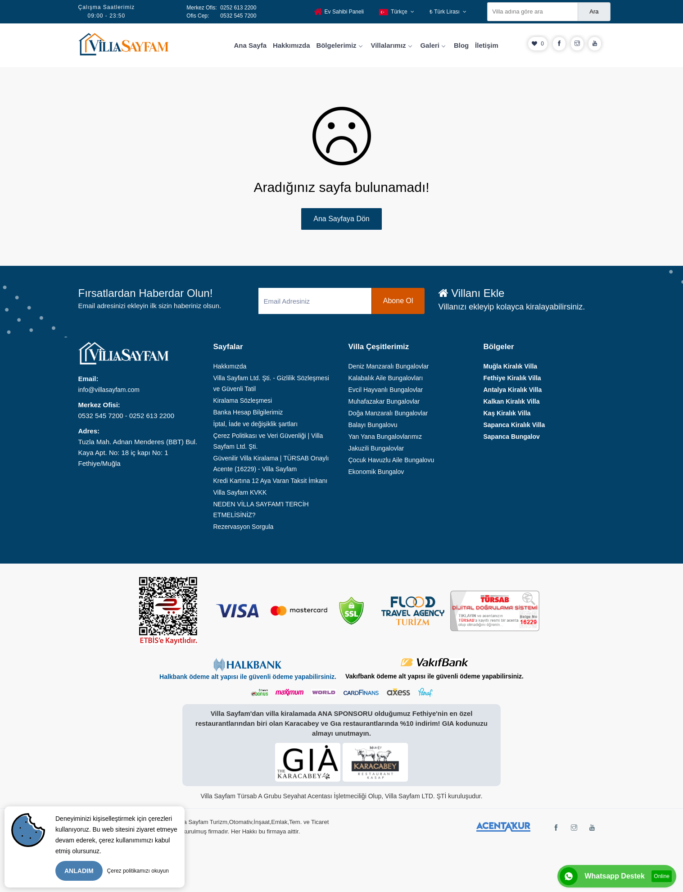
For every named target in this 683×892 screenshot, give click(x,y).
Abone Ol (398, 301)
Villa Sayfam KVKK (240, 492)
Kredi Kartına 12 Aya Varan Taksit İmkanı (270, 480)
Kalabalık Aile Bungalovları (385, 378)
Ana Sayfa (250, 45)
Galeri (432, 45)
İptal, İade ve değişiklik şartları (255, 424)
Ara (593, 11)
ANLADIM (79, 870)
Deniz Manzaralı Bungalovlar (388, 366)
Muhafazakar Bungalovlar (384, 401)
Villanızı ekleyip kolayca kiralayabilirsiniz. (512, 306)
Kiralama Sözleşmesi (242, 400)
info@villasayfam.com (109, 389)
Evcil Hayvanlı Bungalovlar (385, 389)
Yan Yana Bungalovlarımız (385, 436)
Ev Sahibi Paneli (339, 11)
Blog (461, 45)
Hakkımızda (291, 45)
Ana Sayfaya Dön (341, 219)
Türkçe (396, 12)
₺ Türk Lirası (448, 12)
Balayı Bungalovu (373, 424)
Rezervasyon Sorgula (243, 526)
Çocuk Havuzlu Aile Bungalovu (391, 460)
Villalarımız (391, 45)
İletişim (486, 45)
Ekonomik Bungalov (376, 471)
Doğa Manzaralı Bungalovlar (388, 413)
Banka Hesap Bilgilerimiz (248, 412)
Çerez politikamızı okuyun (138, 871)
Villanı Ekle (472, 293)
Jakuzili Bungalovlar (376, 448)
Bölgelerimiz (339, 45)
